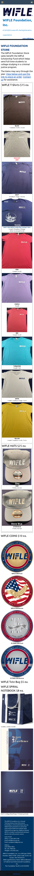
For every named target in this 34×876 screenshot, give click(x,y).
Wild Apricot (16, 874)
